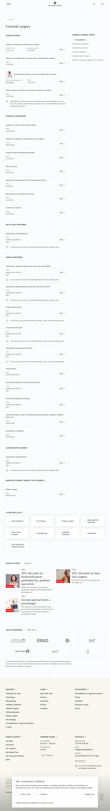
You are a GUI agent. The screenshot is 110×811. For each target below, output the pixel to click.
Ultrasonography (12, 712)
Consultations (80, 40)
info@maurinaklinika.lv (84, 749)
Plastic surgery (12, 716)
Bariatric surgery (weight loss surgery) (87, 60)
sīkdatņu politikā (47, 803)
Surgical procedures (80, 44)
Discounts (10, 745)
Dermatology (11, 701)
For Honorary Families (15, 756)
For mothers (10, 748)
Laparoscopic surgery (81, 56)
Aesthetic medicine (13, 705)
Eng (8, 4)
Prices (11, 19)
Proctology (10, 697)
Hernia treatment (79, 52)
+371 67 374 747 (81, 743)
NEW (8, 760)
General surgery (12, 708)
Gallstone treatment (80, 48)
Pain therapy (11, 719)
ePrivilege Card (12, 752)
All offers (9, 741)
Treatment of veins (13, 693)
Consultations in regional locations (20, 723)
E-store (9, 727)
